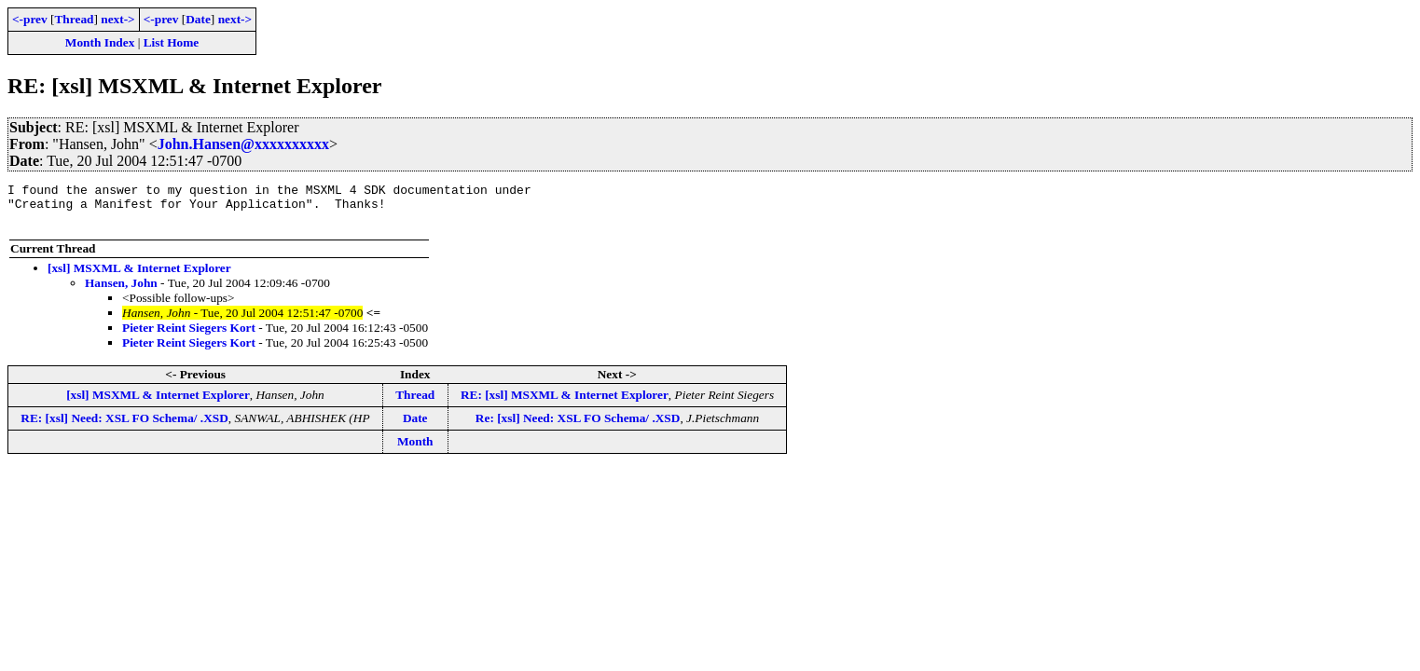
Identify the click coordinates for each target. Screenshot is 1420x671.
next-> (117, 19)
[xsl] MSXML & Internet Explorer (139, 276)
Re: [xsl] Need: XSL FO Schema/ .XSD (578, 426)
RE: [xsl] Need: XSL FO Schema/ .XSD (124, 426)
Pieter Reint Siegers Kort (188, 336)
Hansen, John (121, 291)
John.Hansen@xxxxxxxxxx (243, 144)
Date (198, 19)
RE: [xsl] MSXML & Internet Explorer (565, 403)
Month (415, 450)
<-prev (30, 19)
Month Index (99, 42)
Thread (73, 19)
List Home (172, 42)
